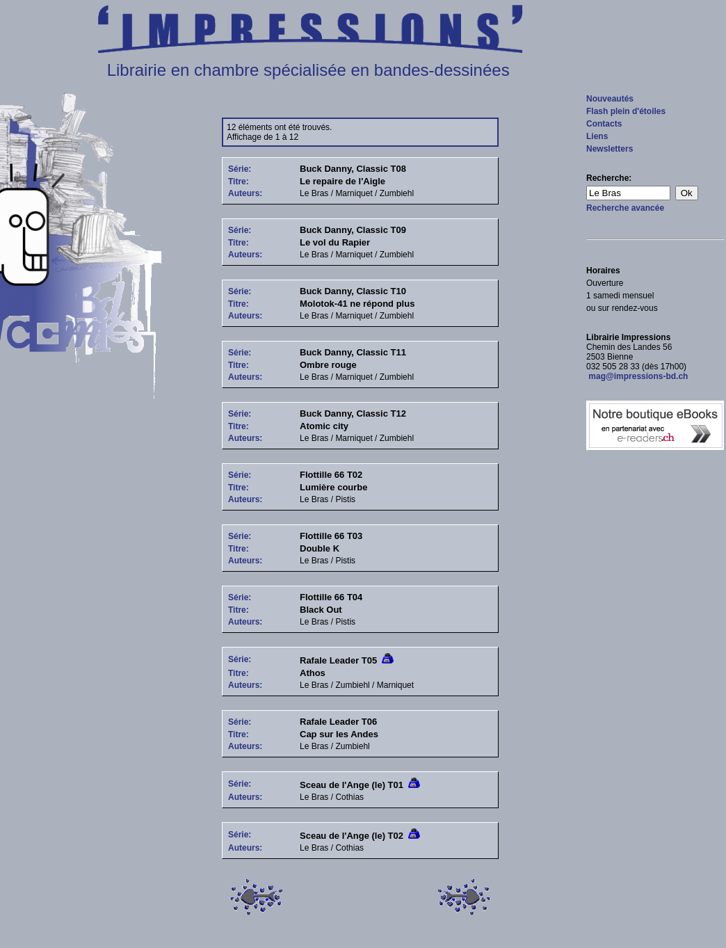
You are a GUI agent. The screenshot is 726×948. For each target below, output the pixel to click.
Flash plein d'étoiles (626, 111)
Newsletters (609, 149)
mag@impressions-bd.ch (637, 376)
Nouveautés (610, 99)
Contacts (604, 124)
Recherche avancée (625, 208)
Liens (597, 136)
